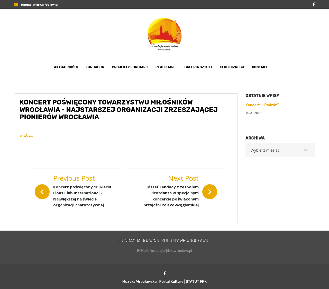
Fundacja (95, 67)
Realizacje (166, 67)
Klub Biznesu (232, 67)
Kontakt (259, 67)
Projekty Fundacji (130, 67)
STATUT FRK (196, 281)
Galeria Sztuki (198, 67)
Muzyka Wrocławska (139, 281)
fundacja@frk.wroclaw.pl (36, 4)
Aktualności (66, 67)
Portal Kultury (171, 281)
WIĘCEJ (26, 135)
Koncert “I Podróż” (262, 105)
